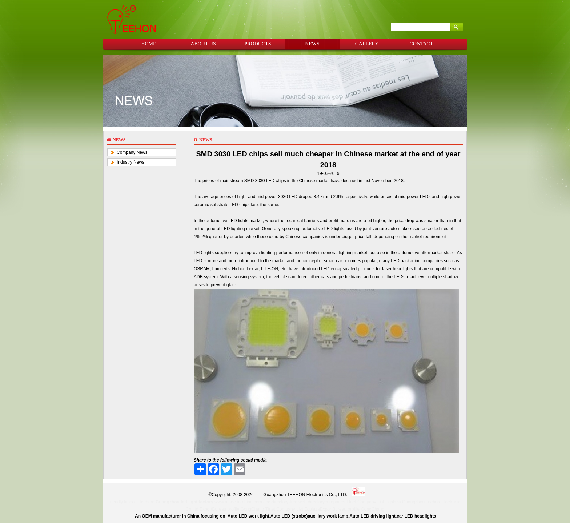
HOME (148, 44)
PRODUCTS (257, 44)
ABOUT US (203, 44)
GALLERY (367, 44)
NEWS (312, 44)
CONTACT (421, 44)
